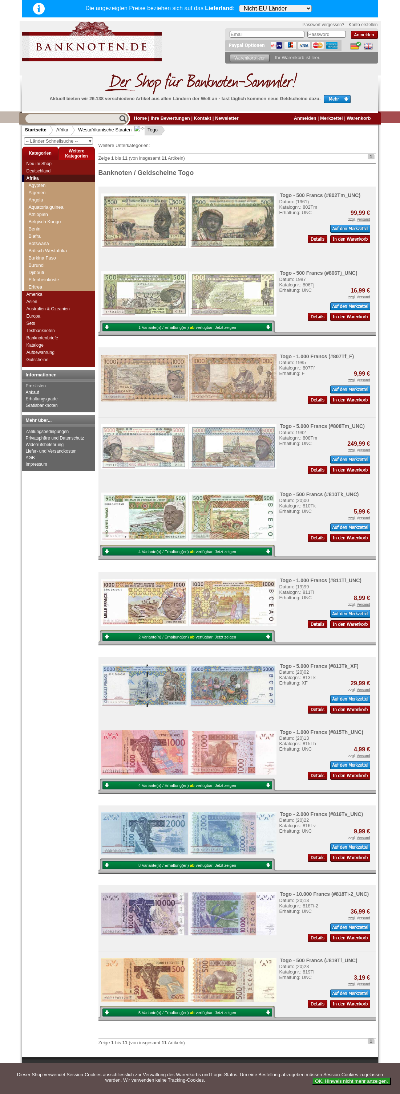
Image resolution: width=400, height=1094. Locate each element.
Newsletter (227, 118)
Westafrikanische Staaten (105, 129)
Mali (35, 239)
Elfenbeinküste (46, 218)
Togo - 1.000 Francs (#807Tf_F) (317, 356)
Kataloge (35, 345)
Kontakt (202, 118)
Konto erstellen (362, 24)
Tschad (36, 189)
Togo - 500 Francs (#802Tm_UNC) (320, 195)
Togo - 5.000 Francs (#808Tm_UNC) (322, 426)
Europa (34, 316)
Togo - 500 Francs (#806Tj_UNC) (318, 273)
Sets (31, 323)
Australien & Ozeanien (48, 308)
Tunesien (38, 196)
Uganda (37, 203)
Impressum (36, 464)
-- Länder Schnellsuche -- (59, 141)
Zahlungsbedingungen (47, 431)
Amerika (35, 294)
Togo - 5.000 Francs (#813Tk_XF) (319, 666)
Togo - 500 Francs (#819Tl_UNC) (318, 960)
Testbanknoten (41, 330)
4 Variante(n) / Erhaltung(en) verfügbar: (187, 552)
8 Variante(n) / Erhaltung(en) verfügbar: (187, 865)
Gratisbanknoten (42, 405)
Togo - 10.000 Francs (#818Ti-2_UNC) (324, 894)
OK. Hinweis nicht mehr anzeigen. (351, 1081)
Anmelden (305, 118)
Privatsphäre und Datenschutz (55, 438)
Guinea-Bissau (46, 269)
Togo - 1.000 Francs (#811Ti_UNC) (320, 580)
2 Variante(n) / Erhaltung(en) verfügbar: (187, 637)
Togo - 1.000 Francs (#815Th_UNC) (321, 732)
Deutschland (39, 171)
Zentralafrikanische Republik (58, 283)
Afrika (62, 129)
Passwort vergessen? (323, 24)
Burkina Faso (44, 232)
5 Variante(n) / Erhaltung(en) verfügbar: (187, 1013)
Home (140, 118)
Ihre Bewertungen (170, 118)
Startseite (36, 129)
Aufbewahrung (40, 352)
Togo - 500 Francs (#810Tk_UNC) (319, 494)
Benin (37, 225)
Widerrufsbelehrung (45, 444)
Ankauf (32, 392)
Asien (32, 301)
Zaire (34, 276)
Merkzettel (331, 118)
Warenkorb (359, 118)
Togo (147, 129)
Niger (36, 247)
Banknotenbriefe (42, 337)
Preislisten (36, 385)
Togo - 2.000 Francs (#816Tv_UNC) (321, 814)
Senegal (39, 254)
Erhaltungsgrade (42, 398)
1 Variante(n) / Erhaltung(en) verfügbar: (187, 327)
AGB (30, 457)
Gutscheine (38, 359)
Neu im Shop (39, 163)
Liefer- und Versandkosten (51, 451)
